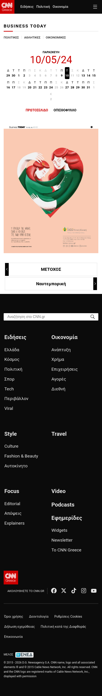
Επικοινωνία (13, 637)
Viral (8, 408)
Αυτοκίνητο (16, 466)
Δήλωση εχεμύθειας (19, 627)
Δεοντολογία (39, 617)
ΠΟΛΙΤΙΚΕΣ (11, 37)
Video (58, 491)
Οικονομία (60, 7)
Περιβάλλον (16, 398)
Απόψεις (13, 513)
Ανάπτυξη (61, 349)
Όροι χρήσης (13, 617)
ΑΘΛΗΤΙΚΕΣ (32, 37)
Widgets (59, 530)
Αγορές (58, 379)
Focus (11, 491)
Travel (58, 434)
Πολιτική (43, 7)
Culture (11, 446)
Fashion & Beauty (21, 456)
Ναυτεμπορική (66, 283)
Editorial (12, 503)
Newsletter (61, 540)
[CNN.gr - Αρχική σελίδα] (11, 577)
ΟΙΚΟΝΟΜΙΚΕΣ (56, 37)
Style (10, 434)
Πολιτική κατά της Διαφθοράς (63, 627)
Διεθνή (58, 389)
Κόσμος (11, 359)
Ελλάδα (11, 349)
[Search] (92, 316)
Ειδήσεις (26, 7)
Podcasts (62, 504)
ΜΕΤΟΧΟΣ (33, 269)
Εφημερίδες (66, 518)
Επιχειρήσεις (64, 369)
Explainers (14, 523)
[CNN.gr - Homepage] (7, 7)
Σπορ (9, 379)
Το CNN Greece (66, 550)
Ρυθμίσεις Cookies (68, 617)
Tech (9, 389)
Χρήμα (57, 359)
